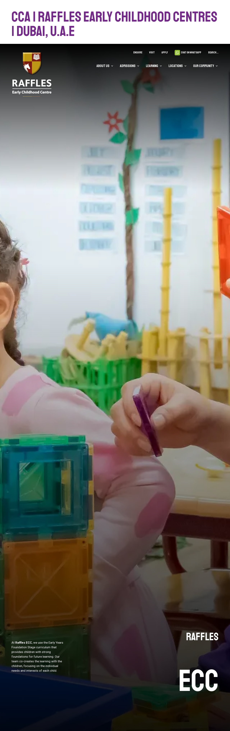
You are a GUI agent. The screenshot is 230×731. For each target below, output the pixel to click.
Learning (152, 66)
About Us (102, 66)
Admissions (127, 66)
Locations (176, 66)
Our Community (203, 66)
